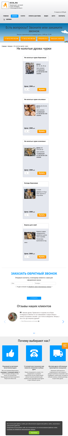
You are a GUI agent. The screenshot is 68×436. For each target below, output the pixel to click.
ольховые (4, 372)
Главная (5, 16)
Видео (46, 16)
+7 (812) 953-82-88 (11, 39)
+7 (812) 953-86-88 (28, 39)
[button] (63, 321)
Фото (53, 16)
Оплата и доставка (35, 16)
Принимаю (34, 432)
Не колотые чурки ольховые (35, 99)
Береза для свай (30, 225)
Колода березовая (31, 183)
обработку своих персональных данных (39, 286)
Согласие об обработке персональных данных (21, 429)
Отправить (34, 298)
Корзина (9, 19)
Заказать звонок (57, 39)
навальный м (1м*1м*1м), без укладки (41, 71)
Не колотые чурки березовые (35, 57)
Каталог (14, 16)
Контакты (62, 16)
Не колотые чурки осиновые (35, 141)
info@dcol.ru (43, 39)
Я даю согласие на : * (34, 286)
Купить (42, 89)
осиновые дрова (13, 372)
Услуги (23, 16)
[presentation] (34, 291)
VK (38, 321)
